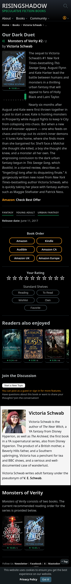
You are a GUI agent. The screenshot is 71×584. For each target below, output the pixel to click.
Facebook (35, 563)
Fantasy (7, 212)
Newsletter (21, 563)
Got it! (45, 579)
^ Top (65, 561)
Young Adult (25, 212)
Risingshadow (24, 7)
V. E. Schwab (32, 478)
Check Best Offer (28, 200)
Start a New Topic (13, 385)
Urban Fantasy (48, 212)
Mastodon (54, 563)
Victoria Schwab (19, 46)
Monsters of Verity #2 (25, 41)
